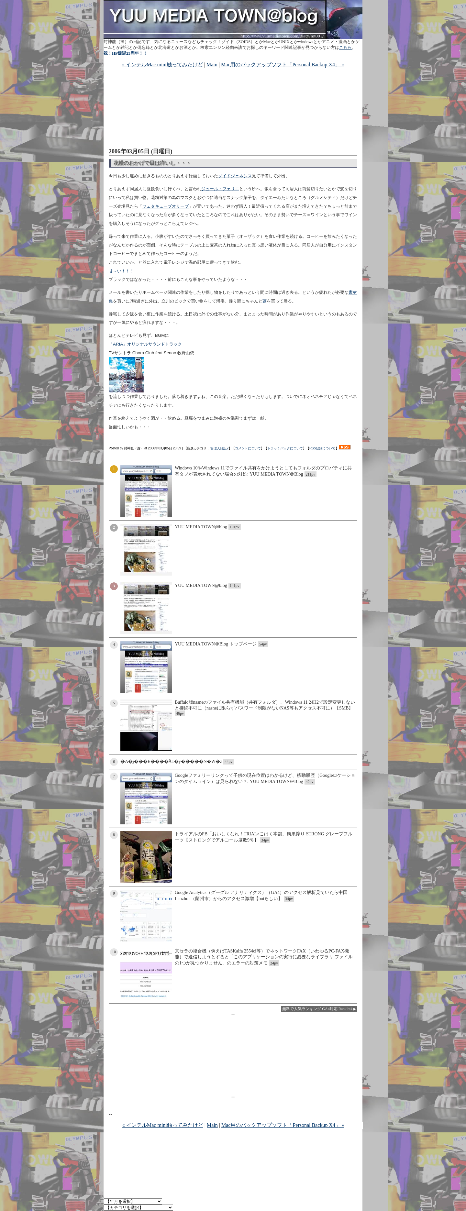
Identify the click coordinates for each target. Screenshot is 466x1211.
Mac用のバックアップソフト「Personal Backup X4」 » (282, 64)
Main (211, 64)
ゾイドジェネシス (235, 175)
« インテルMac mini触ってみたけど (162, 64)
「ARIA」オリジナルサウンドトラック (145, 344)
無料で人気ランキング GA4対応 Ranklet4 (317, 1009)
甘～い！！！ (121, 271)
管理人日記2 (219, 448)
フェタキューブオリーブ (165, 206)
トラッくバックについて (285, 448)
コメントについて (248, 448)
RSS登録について (322, 448)
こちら (345, 47)
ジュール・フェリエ (220, 188)
